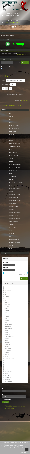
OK (27, 449)
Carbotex (6, 316)
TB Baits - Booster (11, 209)
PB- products (7, 350)
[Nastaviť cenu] (22, 278)
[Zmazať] (27, 62)
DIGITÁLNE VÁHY (11, 170)
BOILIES (9, 140)
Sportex (6, 320)
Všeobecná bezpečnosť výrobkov (11, 105)
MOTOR (9, 230)
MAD (5, 312)
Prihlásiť (6, 402)
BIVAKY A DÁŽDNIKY (12, 125)
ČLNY (8, 236)
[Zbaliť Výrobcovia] (4, 283)
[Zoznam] (10, 88)
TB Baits (9, 191)
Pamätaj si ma (7, 399)
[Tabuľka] (3, 88)
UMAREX (6, 368)
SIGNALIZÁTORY (11, 152)
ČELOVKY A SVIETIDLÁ (13, 167)
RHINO (6, 374)
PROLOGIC (7, 291)
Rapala (9, 173)
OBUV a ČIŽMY (11, 227)
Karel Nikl (6, 342)
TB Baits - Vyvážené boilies (13, 212)
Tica (5, 300)
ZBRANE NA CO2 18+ (12, 221)
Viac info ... (24, 452)
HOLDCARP (7, 377)
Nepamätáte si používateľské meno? (14, 406)
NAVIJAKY (10, 122)
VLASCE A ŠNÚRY (12, 131)
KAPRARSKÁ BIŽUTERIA (13, 164)
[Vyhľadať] (23, 62)
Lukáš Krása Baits (8, 336)
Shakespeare (7, 328)
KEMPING (9, 179)
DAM (5, 314)
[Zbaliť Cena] (4, 259)
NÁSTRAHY (10, 134)
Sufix (5, 318)
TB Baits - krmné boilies (13, 194)
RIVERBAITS (7, 381)
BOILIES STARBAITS (12, 239)
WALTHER (6, 370)
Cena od (5, 262)
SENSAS (6, 356)
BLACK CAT (10, 161)
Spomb (5, 338)
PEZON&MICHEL (8, 358)
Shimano (6, 322)
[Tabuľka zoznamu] (6, 88)
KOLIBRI (6, 375)
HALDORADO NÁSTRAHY (13, 188)
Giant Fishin (7, 326)
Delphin (6, 302)
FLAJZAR (9, 245)
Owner (5, 293)
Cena (6, 259)
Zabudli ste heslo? (9, 408)
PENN (5, 364)
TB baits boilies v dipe (12, 197)
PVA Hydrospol (7, 324)
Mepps (5, 298)
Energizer (6, 344)
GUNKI (5, 360)
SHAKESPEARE (8, 372)
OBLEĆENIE (10, 233)
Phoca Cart (24, 100)
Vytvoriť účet (7, 405)
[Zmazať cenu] (26, 278)
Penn (5, 330)
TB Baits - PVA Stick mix (13, 218)
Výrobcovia (9, 283)
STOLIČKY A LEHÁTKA (13, 146)
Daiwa (5, 308)
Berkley (6, 354)
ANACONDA (7, 366)
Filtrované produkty (6, 68)
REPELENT (10, 185)
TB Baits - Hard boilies (12, 206)
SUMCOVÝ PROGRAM (13, 143)
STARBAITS (7, 348)
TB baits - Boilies (11, 203)
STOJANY (9, 158)
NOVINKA (9, 116)
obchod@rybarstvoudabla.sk (12, 22)
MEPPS (9, 137)
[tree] (15, 181)
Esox (5, 287)
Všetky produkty (5, 66)
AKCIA (9, 113)
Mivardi (6, 306)
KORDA (9, 248)
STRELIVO (10, 224)
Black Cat (6, 334)
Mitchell (6, 346)
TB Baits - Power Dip (12, 215)
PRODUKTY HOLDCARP (13, 242)
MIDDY (6, 296)
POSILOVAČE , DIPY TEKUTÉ (14, 182)
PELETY (9, 149)
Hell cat (6, 310)
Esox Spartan (7, 295)
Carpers (6, 289)
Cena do (5, 267)
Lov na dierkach (11, 176)
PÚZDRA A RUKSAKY (12, 155)
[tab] (15, 259)
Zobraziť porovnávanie (22, 54)
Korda (5, 340)
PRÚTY (9, 119)
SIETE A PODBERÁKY (12, 128)
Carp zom (6, 304)
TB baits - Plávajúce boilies (13, 200)
